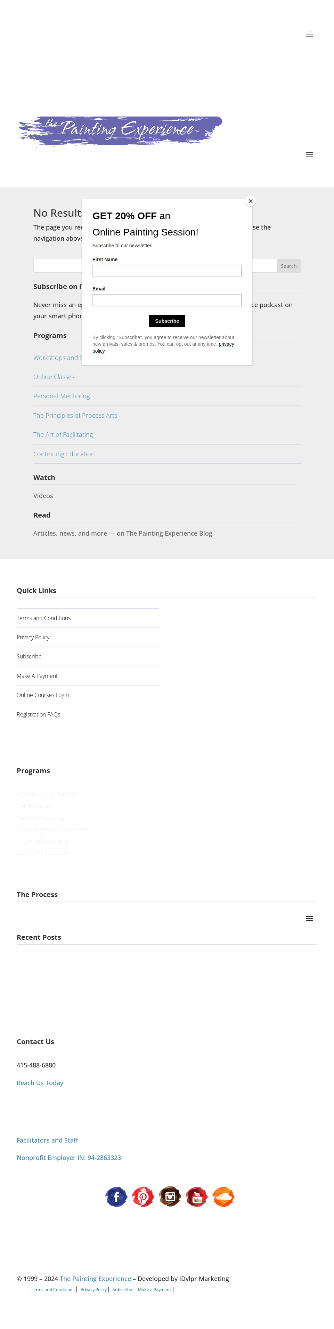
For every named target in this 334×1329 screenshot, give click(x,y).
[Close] (250, 201)
